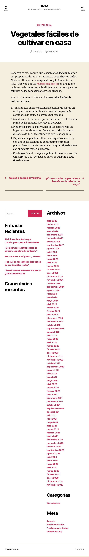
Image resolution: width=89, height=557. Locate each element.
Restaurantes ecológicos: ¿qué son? (23, 257)
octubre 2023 (53, 326)
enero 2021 (52, 437)
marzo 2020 (53, 472)
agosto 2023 (53, 333)
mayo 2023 (52, 340)
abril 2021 (52, 427)
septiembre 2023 (55, 329)
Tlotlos (44, 5)
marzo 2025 (53, 267)
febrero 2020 (53, 475)
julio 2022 (52, 374)
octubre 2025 (53, 243)
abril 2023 (52, 343)
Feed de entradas (55, 525)
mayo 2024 (52, 302)
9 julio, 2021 (53, 52)
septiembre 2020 (55, 451)
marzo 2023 (53, 347)
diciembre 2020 (55, 440)
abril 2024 (52, 305)
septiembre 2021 (55, 409)
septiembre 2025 (55, 246)
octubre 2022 (53, 364)
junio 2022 (52, 378)
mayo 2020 (52, 465)
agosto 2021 (53, 413)
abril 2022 (52, 385)
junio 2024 (52, 298)
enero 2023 (52, 354)
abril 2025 (52, 263)
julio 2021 (51, 416)
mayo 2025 (52, 260)
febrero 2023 (53, 350)
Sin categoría (44, 25)
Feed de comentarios (57, 529)
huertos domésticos (48, 84)
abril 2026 (52, 222)
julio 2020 (52, 458)
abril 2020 (52, 468)
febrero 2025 (53, 270)
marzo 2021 (53, 430)
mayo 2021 (52, 423)
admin (39, 52)
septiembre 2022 (55, 368)
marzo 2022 (53, 388)
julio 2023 (52, 336)
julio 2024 (52, 295)
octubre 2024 (53, 284)
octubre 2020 (54, 447)
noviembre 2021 (55, 402)
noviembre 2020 (55, 444)
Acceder (51, 522)
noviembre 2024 (55, 281)
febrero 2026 (53, 229)
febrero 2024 (53, 312)
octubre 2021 (53, 406)
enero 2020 (53, 479)
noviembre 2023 (55, 322)
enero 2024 (52, 315)
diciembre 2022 (55, 357)
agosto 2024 (53, 291)
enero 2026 (52, 232)
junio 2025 (52, 256)
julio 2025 (52, 253)
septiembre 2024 (55, 288)
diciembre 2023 (55, 319)
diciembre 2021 (54, 399)
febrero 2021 (53, 434)
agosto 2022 (53, 371)
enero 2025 (52, 274)
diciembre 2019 (55, 482)
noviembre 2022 (55, 361)
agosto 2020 (53, 454)
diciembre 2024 (55, 277)
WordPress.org (54, 532)
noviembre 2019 (55, 486)
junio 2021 (52, 420)
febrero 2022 (53, 392)
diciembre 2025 (55, 236)
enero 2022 (52, 395)
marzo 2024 (53, 309)
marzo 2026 (53, 225)
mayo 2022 (52, 381)
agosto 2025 (53, 249)
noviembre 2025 (55, 239)
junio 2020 (52, 461)
